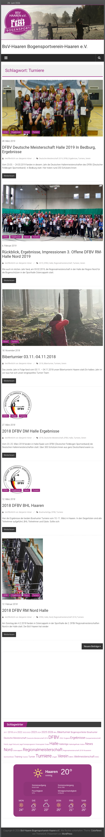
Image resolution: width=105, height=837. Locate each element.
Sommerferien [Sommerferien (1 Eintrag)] (9, 757)
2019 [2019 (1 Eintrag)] (15, 732)
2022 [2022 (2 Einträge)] (19, 732)
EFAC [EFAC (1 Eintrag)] (61, 738)
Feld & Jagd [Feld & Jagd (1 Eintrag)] (8, 744)
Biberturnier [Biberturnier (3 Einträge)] (63, 732)
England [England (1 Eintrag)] (67, 738)
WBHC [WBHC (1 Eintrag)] (71, 757)
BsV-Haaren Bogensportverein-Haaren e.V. (45, 46)
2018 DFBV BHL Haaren (23, 505)
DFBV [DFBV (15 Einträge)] (54, 737)
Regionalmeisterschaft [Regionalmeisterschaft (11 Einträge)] (43, 749)
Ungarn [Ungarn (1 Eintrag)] (54, 757)
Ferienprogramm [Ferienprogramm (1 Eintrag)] (29, 744)
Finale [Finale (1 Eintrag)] (47, 744)
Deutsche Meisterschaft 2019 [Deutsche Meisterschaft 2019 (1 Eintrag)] (37, 738)
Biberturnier (48, 363)
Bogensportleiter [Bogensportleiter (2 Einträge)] (79, 732)
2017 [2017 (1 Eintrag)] (5, 732)
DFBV (5, 132)
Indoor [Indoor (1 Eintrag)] (82, 744)
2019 (41, 263)
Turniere (81, 158)
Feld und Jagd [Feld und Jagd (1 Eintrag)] (18, 744)
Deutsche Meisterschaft (53, 438)
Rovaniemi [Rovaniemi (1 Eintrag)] (87, 750)
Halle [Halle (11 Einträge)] (53, 743)
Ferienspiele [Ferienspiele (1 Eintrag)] (40, 744)
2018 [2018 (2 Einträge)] (10, 732)
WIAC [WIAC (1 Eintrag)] (97, 757)
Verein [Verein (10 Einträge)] (63, 756)
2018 (41, 363)
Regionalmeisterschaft (63, 263)
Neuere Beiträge (91, 646)
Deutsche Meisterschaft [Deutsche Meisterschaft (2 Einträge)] (15, 738)
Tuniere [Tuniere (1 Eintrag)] (25, 757)
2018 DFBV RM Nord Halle (25, 610)
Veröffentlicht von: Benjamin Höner (18, 158)
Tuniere (36, 132)
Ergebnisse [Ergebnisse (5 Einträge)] (77, 738)
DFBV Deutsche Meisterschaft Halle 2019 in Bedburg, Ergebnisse (49, 149)
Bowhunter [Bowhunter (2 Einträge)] (92, 732)
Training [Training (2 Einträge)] (18, 756)
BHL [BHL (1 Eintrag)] (55, 732)
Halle (51, 263)
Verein (88, 158)
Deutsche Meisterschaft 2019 (51, 158)
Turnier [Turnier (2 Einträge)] (31, 756)
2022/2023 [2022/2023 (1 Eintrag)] (27, 732)
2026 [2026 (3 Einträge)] (50, 732)
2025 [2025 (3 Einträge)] (44, 732)
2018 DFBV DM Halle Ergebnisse (30, 431)
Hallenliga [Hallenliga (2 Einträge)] (63, 744)
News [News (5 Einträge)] (89, 744)
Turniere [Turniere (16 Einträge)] (44, 756)
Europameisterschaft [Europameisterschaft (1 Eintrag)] (93, 738)
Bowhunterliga (45, 512)
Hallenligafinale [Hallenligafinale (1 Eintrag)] (74, 744)
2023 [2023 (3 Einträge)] (34, 732)
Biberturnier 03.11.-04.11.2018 (29, 356)
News (26, 132)
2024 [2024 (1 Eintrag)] (39, 732)
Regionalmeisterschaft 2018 (65, 617)
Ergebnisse (16, 132)
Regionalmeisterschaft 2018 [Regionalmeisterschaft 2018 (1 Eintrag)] (73, 750)
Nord (51, 617)
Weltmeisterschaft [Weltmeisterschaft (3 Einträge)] (84, 756)
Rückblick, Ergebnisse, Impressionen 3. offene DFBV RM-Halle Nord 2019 (52, 254)
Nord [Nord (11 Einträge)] (8, 749)
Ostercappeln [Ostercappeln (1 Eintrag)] (17, 750)
